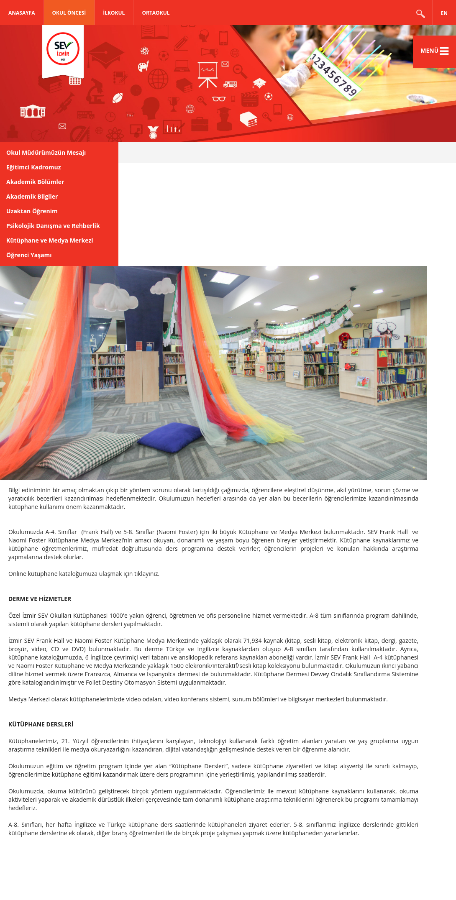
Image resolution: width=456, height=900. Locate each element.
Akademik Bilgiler (32, 196)
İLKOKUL (114, 12)
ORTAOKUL (155, 12)
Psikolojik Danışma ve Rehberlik (53, 226)
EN (444, 13)
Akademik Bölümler (35, 182)
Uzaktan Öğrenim (32, 211)
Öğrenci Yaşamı (29, 255)
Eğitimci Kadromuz (33, 167)
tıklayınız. (146, 574)
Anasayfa (21, 12)
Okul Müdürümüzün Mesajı (46, 152)
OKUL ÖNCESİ (69, 12)
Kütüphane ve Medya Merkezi (49, 240)
